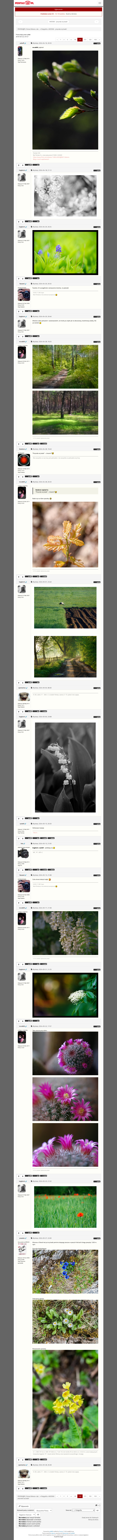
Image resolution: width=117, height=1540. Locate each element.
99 (75, 39)
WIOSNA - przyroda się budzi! (58, 22)
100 (80, 39)
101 (85, 39)
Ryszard (22, 284)
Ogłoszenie (58, 9)
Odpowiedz (24, 1506)
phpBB (51, 1531)
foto (22, 843)
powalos (22, 1238)
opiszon (53, 1533)
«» (71, 39)
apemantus (22, 688)
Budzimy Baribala (71, 14)
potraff (22, 43)
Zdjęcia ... (35, 833)
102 (90, 39)
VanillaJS (72, 1533)
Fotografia (44, 29)
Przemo (61, 1531)
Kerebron (22, 449)
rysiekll (22, 824)
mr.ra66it (22, 341)
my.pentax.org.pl (58, 1537)
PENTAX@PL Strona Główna (26, 29)
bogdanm (22, 170)
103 (95, 39)
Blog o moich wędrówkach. (41, 159)
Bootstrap (65, 1533)
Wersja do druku (93, 1520)
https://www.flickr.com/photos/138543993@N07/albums (51, 157)
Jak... (38, 29)
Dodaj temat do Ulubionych (90, 1517)
